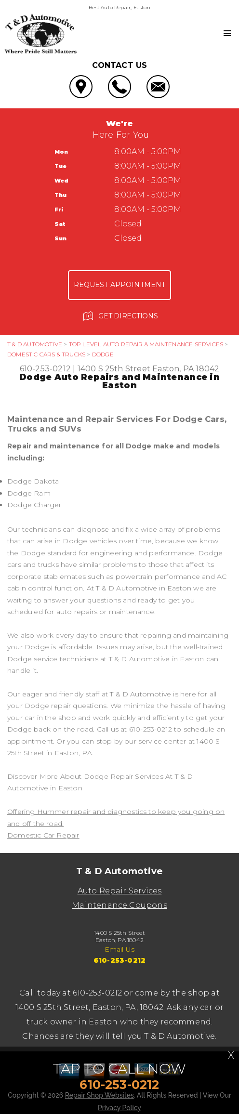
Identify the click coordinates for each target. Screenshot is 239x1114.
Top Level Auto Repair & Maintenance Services (146, 344)
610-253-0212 (45, 368)
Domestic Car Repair (43, 835)
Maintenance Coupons (119, 905)
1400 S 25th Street (114, 368)
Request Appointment (120, 284)
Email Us (120, 949)
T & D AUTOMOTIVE (34, 344)
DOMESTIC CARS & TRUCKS (46, 354)
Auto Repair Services (120, 890)
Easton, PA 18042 (185, 368)
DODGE (103, 354)
